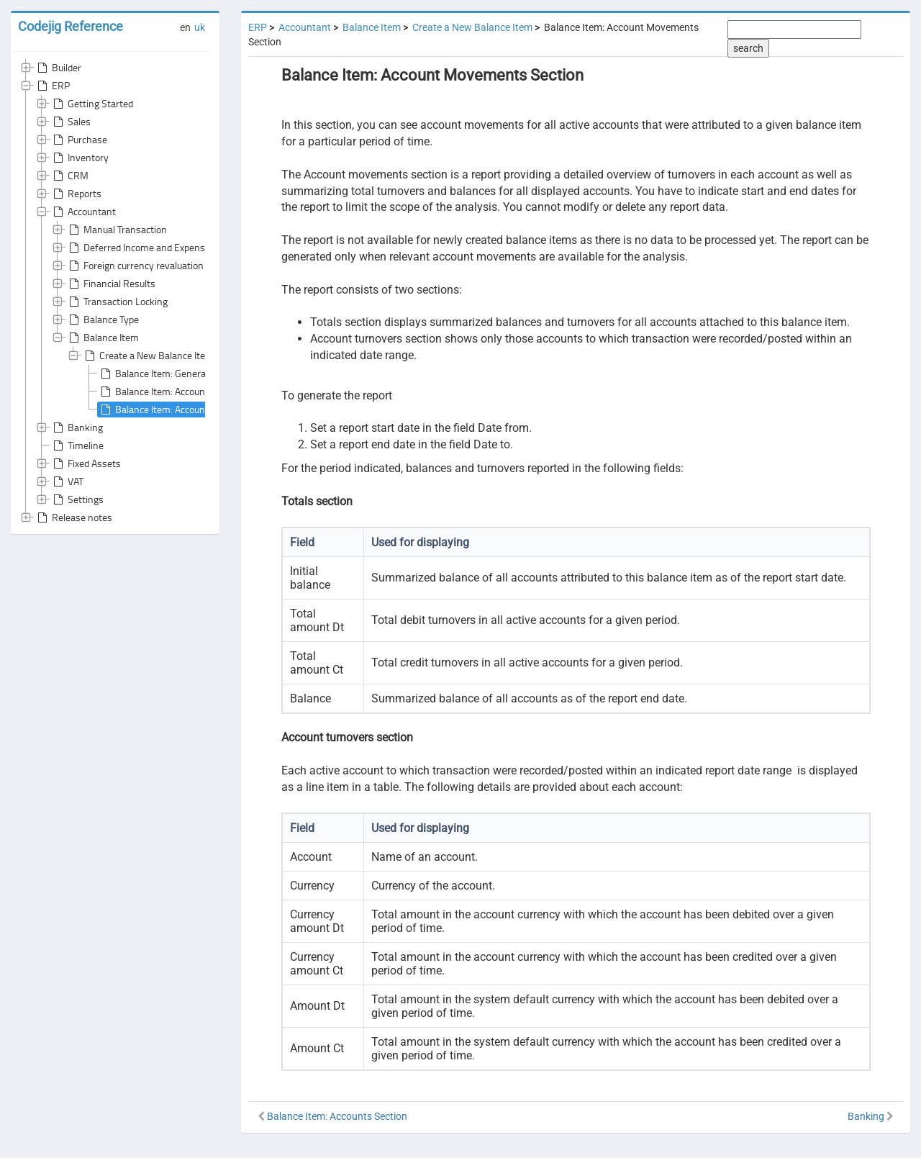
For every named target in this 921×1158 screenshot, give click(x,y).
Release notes (73, 517)
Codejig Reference (70, 26)
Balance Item (102, 337)
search (748, 48)
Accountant (83, 212)
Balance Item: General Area (164, 373)
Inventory (79, 158)
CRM (69, 176)
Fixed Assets (85, 463)
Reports (75, 194)
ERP (52, 86)
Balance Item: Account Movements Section (197, 409)
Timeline (77, 445)
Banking (76, 427)
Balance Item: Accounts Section (173, 391)
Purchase (78, 140)
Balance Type (102, 319)
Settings (77, 499)
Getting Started (91, 104)
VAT (66, 481)
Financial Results (110, 283)
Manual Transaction (116, 230)
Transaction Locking (117, 301)
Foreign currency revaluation (135, 265)
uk (199, 27)
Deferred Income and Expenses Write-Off (162, 247)
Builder (58, 68)
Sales (70, 122)
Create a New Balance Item (148, 355)
